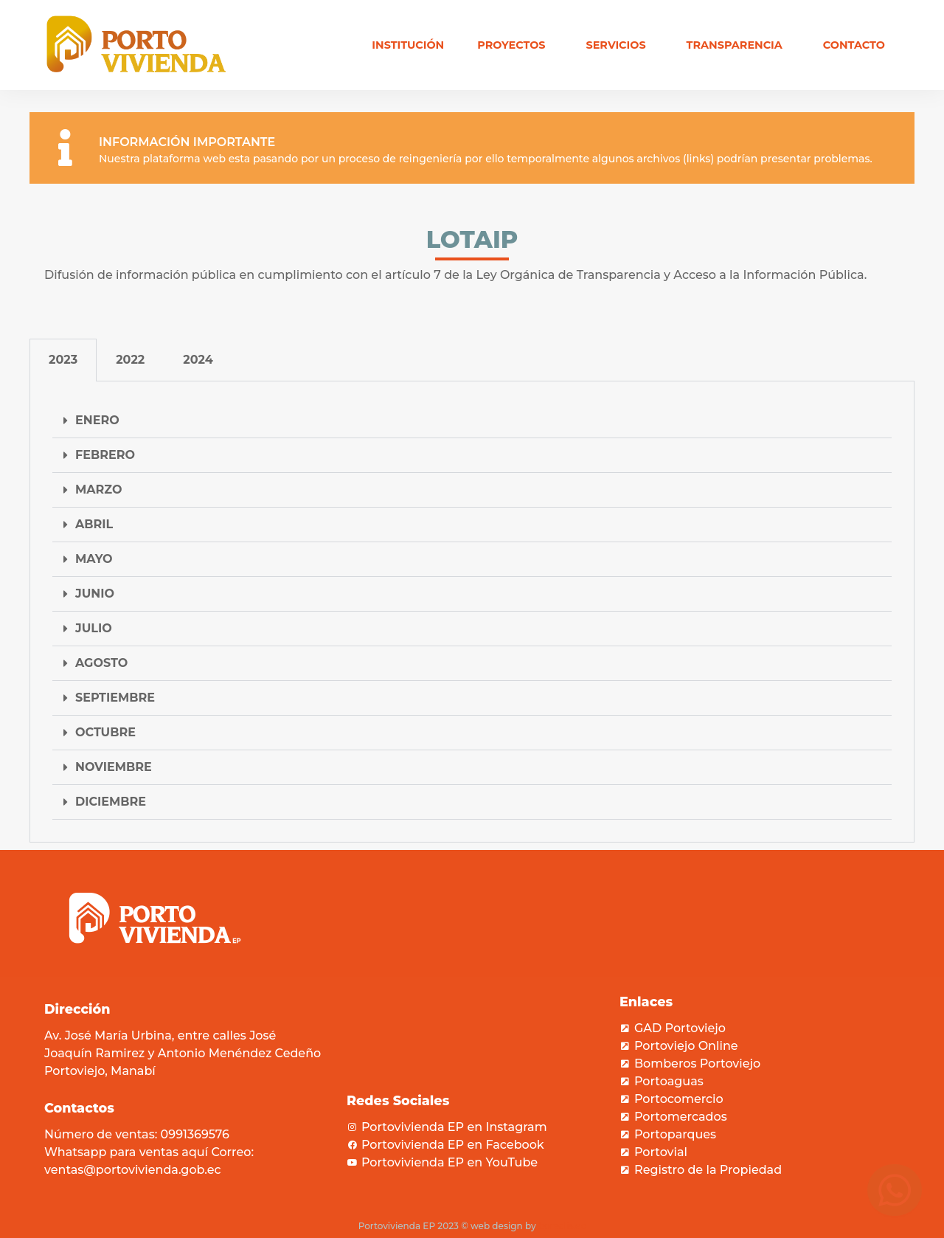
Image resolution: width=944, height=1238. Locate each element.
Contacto (854, 45)
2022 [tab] (130, 360)
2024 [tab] (198, 360)
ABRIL (94, 524)
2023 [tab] (63, 360)
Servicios (619, 45)
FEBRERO (105, 455)
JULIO (93, 628)
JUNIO (94, 594)
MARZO (98, 490)
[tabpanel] (472, 612)
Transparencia (738, 45)
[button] (472, 421)
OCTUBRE (105, 732)
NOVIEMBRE (113, 767)
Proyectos (514, 45)
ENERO (97, 420)
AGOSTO (101, 663)
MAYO (94, 559)
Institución (408, 45)
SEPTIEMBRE (115, 698)
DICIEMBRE (110, 802)
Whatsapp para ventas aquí (126, 1152)
